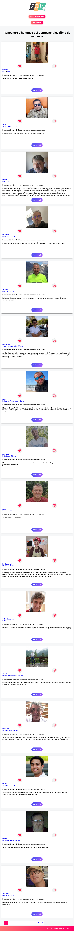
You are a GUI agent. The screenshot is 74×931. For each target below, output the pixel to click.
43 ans (13, 785)
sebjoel (4, 839)
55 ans (12, 511)
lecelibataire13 (7, 564)
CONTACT (69, 928)
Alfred (4, 674)
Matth (4, 399)
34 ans (12, 566)
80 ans (20, 676)
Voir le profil (37, 90)
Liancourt (5, 236)
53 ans (12, 236)
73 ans (9, 71)
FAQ (47, 928)
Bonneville (5, 895)
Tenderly (5, 289)
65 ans (10, 621)
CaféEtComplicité (8, 619)
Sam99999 (6, 894)
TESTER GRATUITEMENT (37, 16)
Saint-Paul (5, 785)
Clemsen (5, 70)
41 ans (21, 401)
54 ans (12, 291)
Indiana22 (5, 179)
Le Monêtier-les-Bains (9, 676)
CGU (51, 928)
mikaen (4, 784)
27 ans (20, 346)
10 (42, 923)
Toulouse (5, 511)
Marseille (5, 566)
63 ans (10, 181)
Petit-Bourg (6, 456)
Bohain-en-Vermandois (10, 401)
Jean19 (5, 509)
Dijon (4, 71)
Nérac (4, 621)
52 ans (15, 126)
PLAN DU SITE (59, 928)
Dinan (4, 181)
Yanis (4, 125)
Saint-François (7, 731)
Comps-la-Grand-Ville (9, 346)
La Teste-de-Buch (8, 840)
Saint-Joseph (6, 126)
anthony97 (6, 454)
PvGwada (5, 729)
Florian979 (6, 344)
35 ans (13, 456)
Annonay (5, 291)
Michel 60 (5, 234)
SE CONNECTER (37, 22)
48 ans (17, 840)
